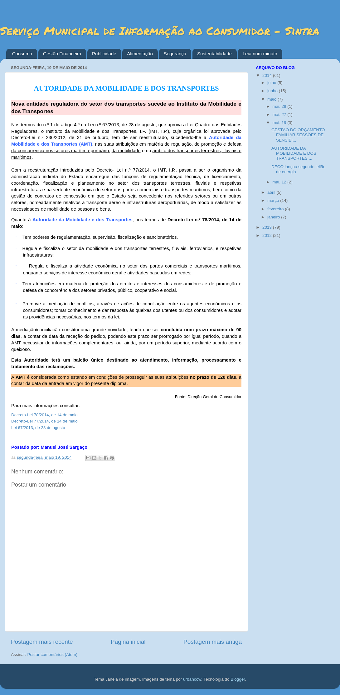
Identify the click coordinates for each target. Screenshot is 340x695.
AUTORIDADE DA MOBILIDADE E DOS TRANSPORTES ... (293, 153)
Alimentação (140, 53)
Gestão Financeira (62, 53)
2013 (267, 227)
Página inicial (128, 641)
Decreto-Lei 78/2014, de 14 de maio (44, 414)
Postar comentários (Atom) (52, 654)
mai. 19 (279, 122)
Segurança (175, 53)
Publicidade (104, 53)
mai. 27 (279, 114)
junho (273, 90)
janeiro (274, 217)
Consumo (22, 53)
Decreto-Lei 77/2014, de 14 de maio (44, 421)
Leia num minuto (260, 53)
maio (272, 99)
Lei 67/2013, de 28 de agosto (38, 427)
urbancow (192, 679)
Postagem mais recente (42, 641)
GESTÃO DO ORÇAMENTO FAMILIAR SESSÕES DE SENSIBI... (298, 135)
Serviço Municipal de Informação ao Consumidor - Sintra (159, 30)
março (273, 200)
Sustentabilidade (214, 53)
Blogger (238, 679)
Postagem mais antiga (212, 641)
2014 (267, 75)
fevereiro (276, 209)
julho (272, 82)
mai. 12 (279, 182)
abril (271, 192)
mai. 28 (279, 106)
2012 (267, 235)
